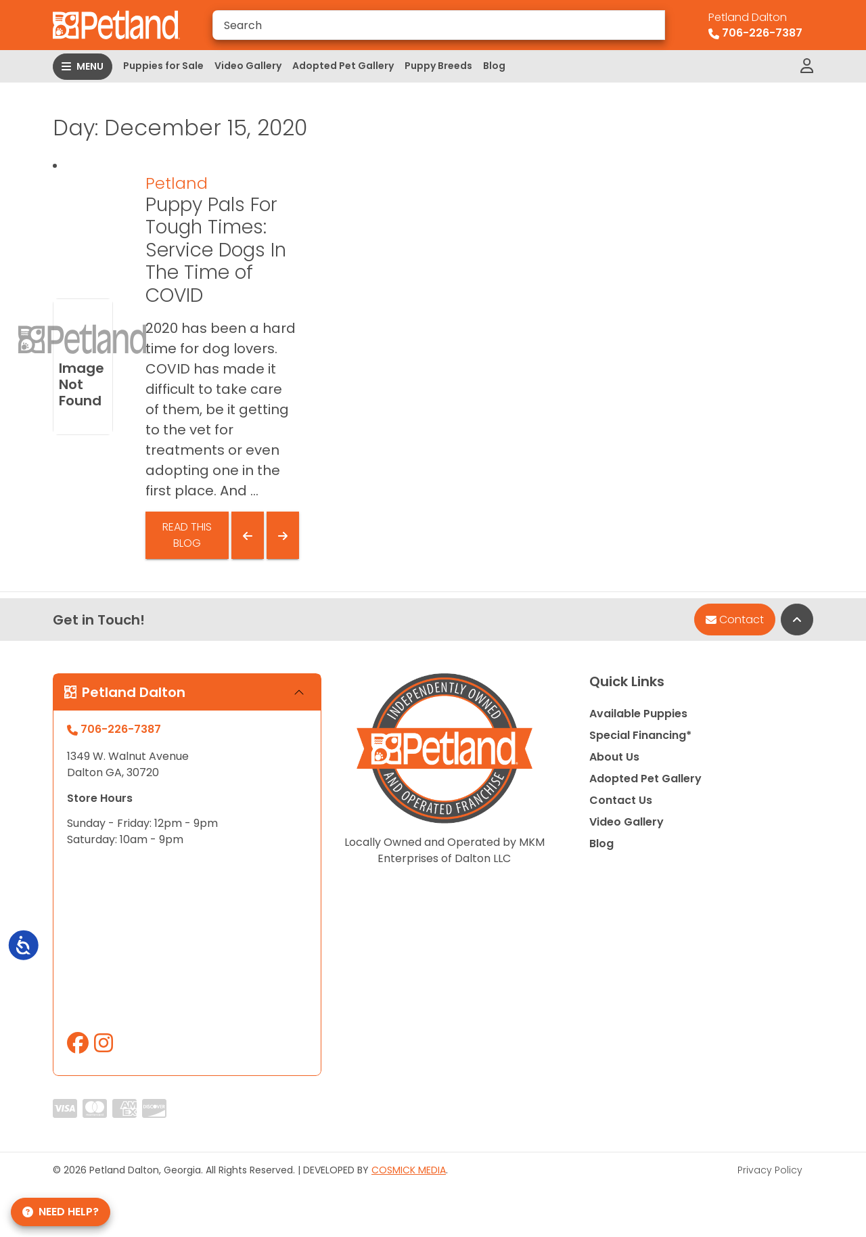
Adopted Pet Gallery (343, 65)
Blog (494, 65)
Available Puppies (638, 713)
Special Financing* (640, 735)
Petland (176, 183)
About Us (614, 757)
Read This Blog (187, 535)
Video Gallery (247, 65)
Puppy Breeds (438, 65)
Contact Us (620, 800)
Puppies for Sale (163, 65)
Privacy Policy (769, 1170)
